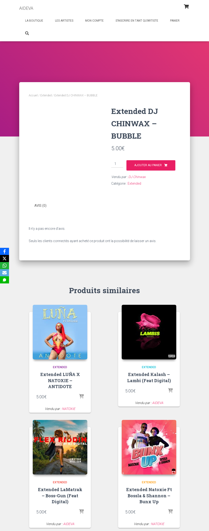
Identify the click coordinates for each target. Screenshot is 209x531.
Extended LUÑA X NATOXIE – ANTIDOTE (60, 380)
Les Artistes (64, 20)
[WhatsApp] (4, 265)
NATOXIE (68, 408)
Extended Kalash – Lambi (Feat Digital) (149, 377)
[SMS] (4, 279)
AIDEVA (157, 402)
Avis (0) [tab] (40, 205)
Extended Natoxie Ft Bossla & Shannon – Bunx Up (149, 495)
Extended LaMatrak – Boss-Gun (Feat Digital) (60, 495)
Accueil (33, 95)
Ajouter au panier (148, 165)
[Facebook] (4, 251)
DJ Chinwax (137, 177)
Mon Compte (94, 20)
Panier (175, 20)
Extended (46, 95)
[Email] (4, 272)
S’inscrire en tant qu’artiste (137, 20)
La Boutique (34, 20)
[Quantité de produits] (117, 164)
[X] (4, 258)
